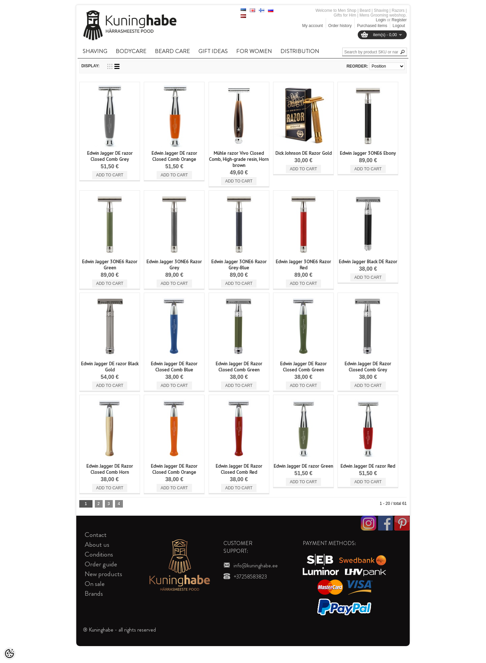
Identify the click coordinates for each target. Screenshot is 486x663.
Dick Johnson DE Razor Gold (303, 153)
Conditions (99, 554)
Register (399, 20)
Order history (340, 25)
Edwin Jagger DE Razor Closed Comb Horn (109, 469)
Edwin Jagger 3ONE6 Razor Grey (174, 265)
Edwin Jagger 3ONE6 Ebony (368, 153)
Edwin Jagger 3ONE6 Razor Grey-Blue (239, 265)
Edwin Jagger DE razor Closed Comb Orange (174, 156)
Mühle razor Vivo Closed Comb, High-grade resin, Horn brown (239, 159)
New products (103, 574)
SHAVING (95, 51)
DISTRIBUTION (299, 51)
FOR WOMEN (254, 51)
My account (312, 25)
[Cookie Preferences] (9, 653)
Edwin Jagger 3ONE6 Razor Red (303, 265)
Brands (94, 593)
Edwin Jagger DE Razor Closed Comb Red (239, 469)
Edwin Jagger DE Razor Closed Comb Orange (174, 469)
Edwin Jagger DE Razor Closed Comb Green (239, 367)
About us (97, 544)
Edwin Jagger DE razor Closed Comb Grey (110, 156)
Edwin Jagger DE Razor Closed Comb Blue (174, 367)
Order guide (101, 564)
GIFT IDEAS (213, 51)
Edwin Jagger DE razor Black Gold (109, 367)
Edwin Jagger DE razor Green (303, 466)
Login (381, 20)
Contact (96, 535)
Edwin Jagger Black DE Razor (368, 262)
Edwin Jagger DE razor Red (368, 466)
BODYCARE (131, 51)
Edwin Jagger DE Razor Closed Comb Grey (368, 367)
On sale (95, 584)
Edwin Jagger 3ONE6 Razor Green (109, 265)
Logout (399, 25)
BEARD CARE (172, 51)
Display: (90, 66)
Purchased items (372, 25)
